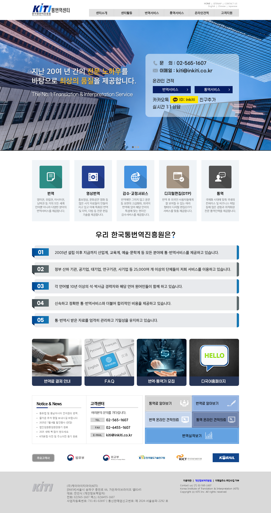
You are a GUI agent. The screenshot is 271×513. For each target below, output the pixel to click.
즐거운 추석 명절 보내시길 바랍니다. (58, 418)
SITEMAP (217, 3)
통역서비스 (177, 13)
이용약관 (187, 480)
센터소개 (101, 13)
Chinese (221, 6)
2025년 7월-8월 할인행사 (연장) (55, 422)
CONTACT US (231, 3)
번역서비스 (152, 13)
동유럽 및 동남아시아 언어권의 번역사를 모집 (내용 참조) (59, 413)
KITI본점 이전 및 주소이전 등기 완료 (58, 436)
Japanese (232, 6)
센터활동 (126, 13)
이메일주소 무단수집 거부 (227, 480)
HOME (207, 3)
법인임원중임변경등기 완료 (53, 427)
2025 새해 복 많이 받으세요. (54, 431)
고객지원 (226, 13)
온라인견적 (202, 13)
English (211, 6)
